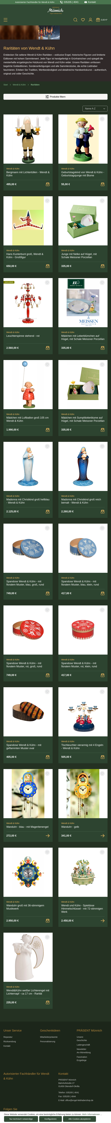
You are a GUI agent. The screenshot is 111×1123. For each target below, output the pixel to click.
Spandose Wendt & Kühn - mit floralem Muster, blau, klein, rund (80, 569)
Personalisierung (47, 1027)
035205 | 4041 (71, 2)
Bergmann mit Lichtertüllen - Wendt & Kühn (28, 160)
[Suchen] (75, 20)
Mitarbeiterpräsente (49, 1023)
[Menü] (5, 20)
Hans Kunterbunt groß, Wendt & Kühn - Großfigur (24, 242)
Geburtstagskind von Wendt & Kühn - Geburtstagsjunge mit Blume (82, 160)
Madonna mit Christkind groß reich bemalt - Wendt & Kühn (81, 487)
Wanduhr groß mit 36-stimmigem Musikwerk (25, 893)
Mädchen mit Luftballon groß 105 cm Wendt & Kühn (27, 405)
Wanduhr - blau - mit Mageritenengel (27, 812)
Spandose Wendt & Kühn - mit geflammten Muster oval (23, 733)
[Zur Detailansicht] (47, 821)
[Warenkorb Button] (47, 170)
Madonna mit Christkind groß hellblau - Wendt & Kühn (27, 487)
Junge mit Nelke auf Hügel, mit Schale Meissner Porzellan (79, 242)
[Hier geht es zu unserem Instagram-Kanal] (11, 1107)
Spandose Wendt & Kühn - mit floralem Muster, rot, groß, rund (24, 651)
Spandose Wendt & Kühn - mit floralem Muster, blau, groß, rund (25, 569)
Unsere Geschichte (82, 1024)
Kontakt (6, 1032)
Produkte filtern (55, 82)
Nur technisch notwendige (21, 1119)
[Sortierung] (95, 95)
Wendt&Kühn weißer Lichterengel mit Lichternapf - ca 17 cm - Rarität (27, 978)
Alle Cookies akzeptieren (79, 1119)
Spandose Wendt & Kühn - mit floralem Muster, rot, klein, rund (79, 651)
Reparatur (7, 1023)
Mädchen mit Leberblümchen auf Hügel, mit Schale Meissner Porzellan (82, 323)
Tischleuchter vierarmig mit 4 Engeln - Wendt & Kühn (82, 733)
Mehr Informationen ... (92, 1114)
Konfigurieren (51, 1119)
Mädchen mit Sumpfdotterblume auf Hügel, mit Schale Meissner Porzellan (82, 405)
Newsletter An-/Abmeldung (84, 1037)
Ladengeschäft (83, 1031)
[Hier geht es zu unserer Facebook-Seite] (5, 1107)
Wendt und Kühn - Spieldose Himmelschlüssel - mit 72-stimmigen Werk (82, 894)
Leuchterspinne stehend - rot (22, 321)
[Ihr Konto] (90, 20)
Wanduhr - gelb (70, 812)
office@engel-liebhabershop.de (79, 1086)
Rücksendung (9, 1027)
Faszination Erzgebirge (82, 1044)
